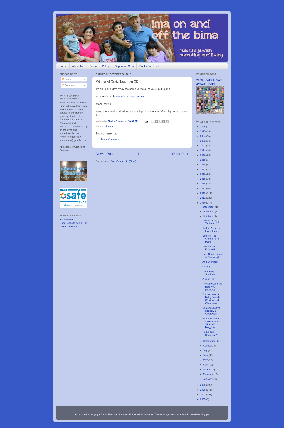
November (209, 211)
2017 (203, 169)
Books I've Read (149, 66)
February (208, 374)
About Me (78, 66)
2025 (203, 131)
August (207, 345)
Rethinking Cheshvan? (210, 333)
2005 (203, 399)
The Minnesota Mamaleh (130, 96)
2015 (203, 178)
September (209, 341)
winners (109, 126)
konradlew (180, 414)
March (206, 369)
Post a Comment (110, 139)
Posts (66, 79)
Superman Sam (124, 66)
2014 (203, 183)
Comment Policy (99, 66)
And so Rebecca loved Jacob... (211, 229)
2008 (203, 389)
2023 (203, 141)
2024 (203, 136)
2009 (203, 385)
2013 (203, 188)
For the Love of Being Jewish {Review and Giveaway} (211, 299)
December (209, 207)
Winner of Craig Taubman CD (211, 222)
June (206, 355)
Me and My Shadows (208, 273)
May (205, 360)
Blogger (205, 414)
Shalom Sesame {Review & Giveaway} (211, 311)
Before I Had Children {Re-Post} (211, 238)
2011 (203, 197)
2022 (203, 145)
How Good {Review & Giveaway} (213, 255)
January (207, 379)
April (206, 364)
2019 (203, 160)
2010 (203, 202)
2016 (203, 174)
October (207, 216)
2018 (203, 164)
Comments (69, 85)
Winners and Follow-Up (209, 248)
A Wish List (208, 279)
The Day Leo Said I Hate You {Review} (213, 286)
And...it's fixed (210, 261)
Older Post (180, 154)
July (205, 350)
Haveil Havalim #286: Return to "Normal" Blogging (212, 323)
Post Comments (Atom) (123, 161)
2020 (203, 155)
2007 (203, 394)
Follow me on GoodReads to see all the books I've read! (73, 223)
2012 (203, 193)
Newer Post (105, 154)
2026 (203, 126)
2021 (203, 150)
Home (63, 66)
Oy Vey (206, 266)
